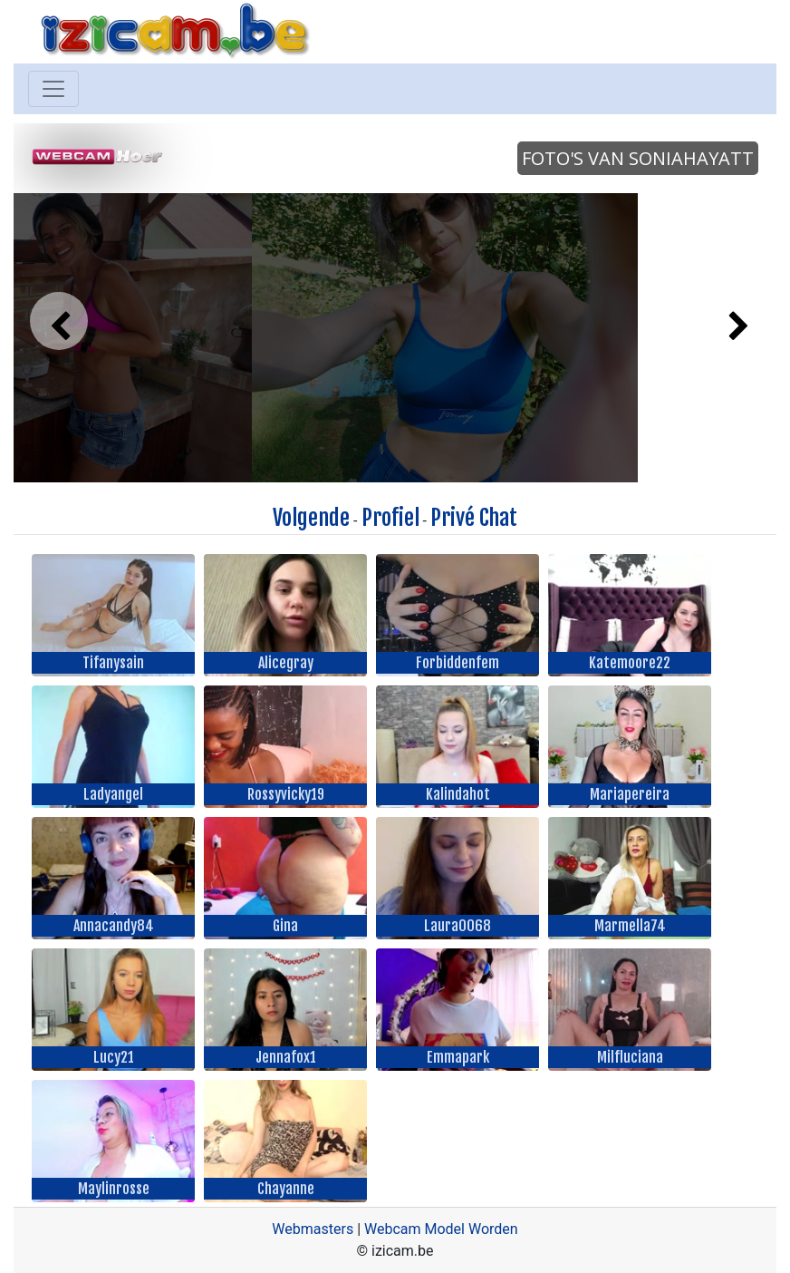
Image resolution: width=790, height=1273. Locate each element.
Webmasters (312, 1229)
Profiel (390, 517)
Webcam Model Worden (441, 1229)
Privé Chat (473, 517)
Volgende (311, 517)
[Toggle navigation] (53, 89)
